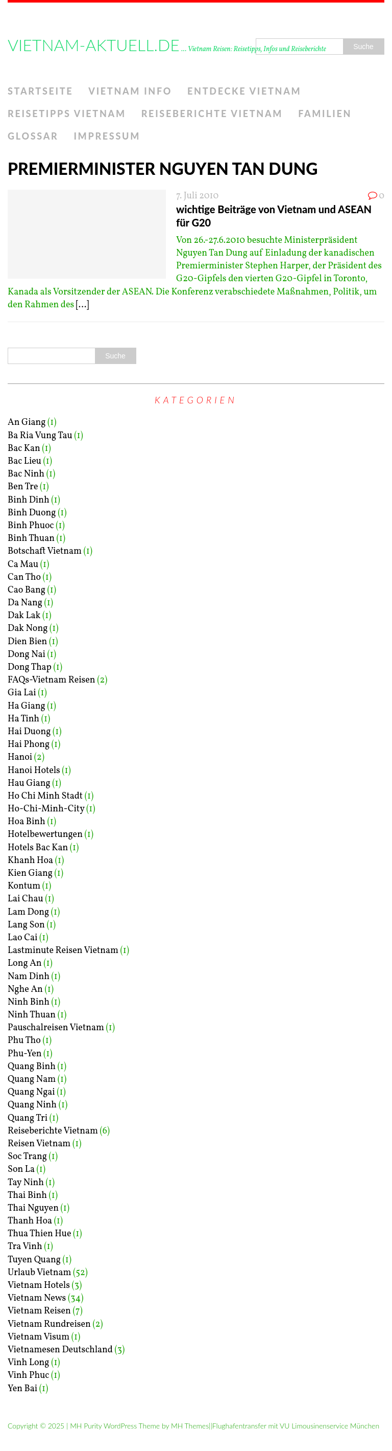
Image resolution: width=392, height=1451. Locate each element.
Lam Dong (28, 912)
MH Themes (190, 1425)
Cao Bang (26, 590)
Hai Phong (29, 744)
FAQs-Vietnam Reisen (51, 680)
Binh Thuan (31, 538)
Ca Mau (23, 564)
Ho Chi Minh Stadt (45, 796)
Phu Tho (24, 1040)
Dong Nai (26, 654)
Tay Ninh (26, 1182)
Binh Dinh (29, 500)
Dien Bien (27, 642)
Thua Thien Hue (39, 1234)
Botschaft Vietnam (45, 551)
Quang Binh (32, 1066)
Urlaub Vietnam (39, 1272)
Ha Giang (26, 706)
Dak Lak (24, 615)
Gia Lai (22, 693)
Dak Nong (27, 628)
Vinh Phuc (28, 1375)
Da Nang (25, 603)
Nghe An (25, 989)
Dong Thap (30, 667)
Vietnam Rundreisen (49, 1324)
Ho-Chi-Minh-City (46, 809)
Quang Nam (32, 1079)
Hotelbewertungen (45, 834)
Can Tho (24, 577)
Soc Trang (27, 1156)
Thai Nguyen (33, 1208)
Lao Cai (22, 938)
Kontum (24, 886)
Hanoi (20, 757)
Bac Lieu (24, 461)
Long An (25, 963)
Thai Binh (27, 1195)
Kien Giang (30, 873)
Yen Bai (22, 1388)
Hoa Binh (26, 821)
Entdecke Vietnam (244, 91)
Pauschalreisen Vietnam (56, 1028)
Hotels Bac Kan (38, 848)
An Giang (27, 422)
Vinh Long (29, 1362)
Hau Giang (29, 783)
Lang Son (26, 925)
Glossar (33, 136)
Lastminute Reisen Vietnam (63, 950)
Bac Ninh (26, 474)
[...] (82, 305)
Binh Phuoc (31, 525)
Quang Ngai (31, 1092)
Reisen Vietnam (39, 1144)
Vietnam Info (130, 91)
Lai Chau (25, 899)
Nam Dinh (29, 976)
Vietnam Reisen (39, 1311)
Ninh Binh (29, 1002)
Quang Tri (27, 1118)
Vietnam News (37, 1298)
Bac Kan (24, 448)
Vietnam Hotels (39, 1285)
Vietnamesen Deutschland (60, 1350)
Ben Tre (23, 487)
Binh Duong (32, 513)
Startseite (40, 91)
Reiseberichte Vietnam (212, 113)
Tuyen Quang (34, 1260)
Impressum (107, 136)
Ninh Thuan (32, 1015)
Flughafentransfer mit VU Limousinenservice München (295, 1425)
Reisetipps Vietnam (67, 113)
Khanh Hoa (30, 860)
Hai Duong (29, 732)
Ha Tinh (23, 719)
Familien (325, 113)
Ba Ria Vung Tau (40, 435)
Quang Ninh (32, 1105)
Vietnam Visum (38, 1337)
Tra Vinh (25, 1246)
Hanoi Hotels (34, 770)
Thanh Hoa (30, 1221)
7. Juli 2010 (197, 196)
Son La (21, 1169)
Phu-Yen (24, 1054)
